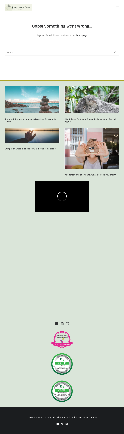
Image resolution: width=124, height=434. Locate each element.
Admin (94, 417)
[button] (117, 7)
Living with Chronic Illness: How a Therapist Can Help (30, 149)
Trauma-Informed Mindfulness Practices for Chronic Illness (30, 120)
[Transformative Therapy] (18, 7)
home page (81, 35)
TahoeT (86, 417)
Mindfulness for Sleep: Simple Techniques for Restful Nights (90, 120)
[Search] (62, 52)
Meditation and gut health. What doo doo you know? (90, 175)
